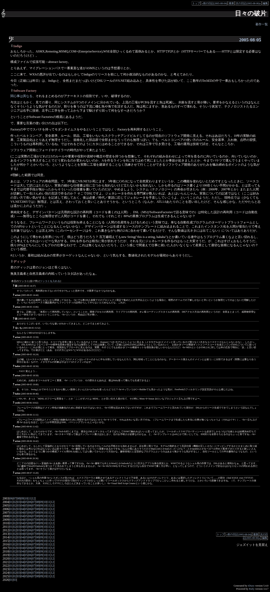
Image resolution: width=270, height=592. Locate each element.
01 (11, 502)
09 (22, 498)
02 (14, 502)
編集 (265, 3)
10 (26, 498)
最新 (231, 3)
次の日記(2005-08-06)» (248, 3)
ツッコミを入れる (50, 281)
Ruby (251, 588)
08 (18, 498)
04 (22, 502)
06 (11, 498)
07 (14, 498)
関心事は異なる (21, 96)
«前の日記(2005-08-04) (214, 3)
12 (33, 498)
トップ (196, 3)
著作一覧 (261, 24)
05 (26, 502)
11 (29, 498)
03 (18, 502)
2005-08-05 (250, 39)
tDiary (251, 585)
